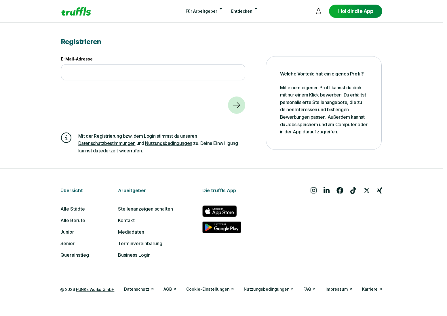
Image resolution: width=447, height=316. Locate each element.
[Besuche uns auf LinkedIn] (327, 190)
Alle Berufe (72, 220)
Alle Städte (72, 209)
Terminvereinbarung (140, 243)
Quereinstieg (74, 255)
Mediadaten (131, 232)
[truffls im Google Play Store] (221, 227)
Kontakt (126, 220)
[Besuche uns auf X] (366, 190)
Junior (67, 232)
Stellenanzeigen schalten (145, 209)
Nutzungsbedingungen (168, 143)
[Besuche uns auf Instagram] (314, 190)
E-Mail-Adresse (77, 58)
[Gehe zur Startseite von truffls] (76, 11)
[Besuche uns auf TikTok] (353, 190)
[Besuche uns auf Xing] (379, 190)
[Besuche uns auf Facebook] (339, 190)
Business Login (134, 255)
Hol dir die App (355, 11)
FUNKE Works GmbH (95, 289)
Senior (67, 243)
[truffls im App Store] (221, 211)
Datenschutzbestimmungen (107, 143)
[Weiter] (236, 105)
